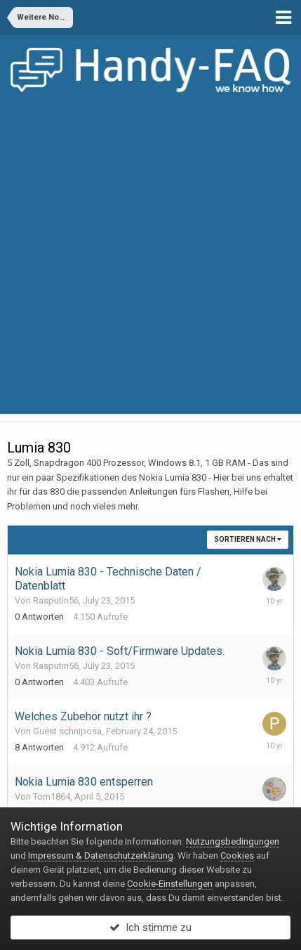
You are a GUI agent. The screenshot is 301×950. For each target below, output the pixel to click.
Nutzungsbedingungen (232, 841)
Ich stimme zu (150, 927)
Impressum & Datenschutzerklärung (100, 855)
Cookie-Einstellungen (170, 883)
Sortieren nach (247, 539)
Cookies (237, 855)
